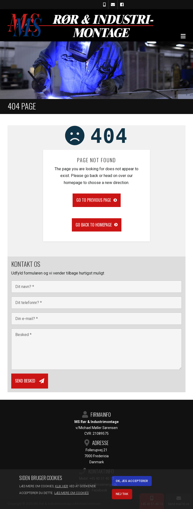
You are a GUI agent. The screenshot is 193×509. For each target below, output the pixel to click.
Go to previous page (93, 200)
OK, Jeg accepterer (132, 481)
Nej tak (122, 494)
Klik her (61, 486)
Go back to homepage (94, 225)
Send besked (25, 381)
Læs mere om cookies (71, 493)
